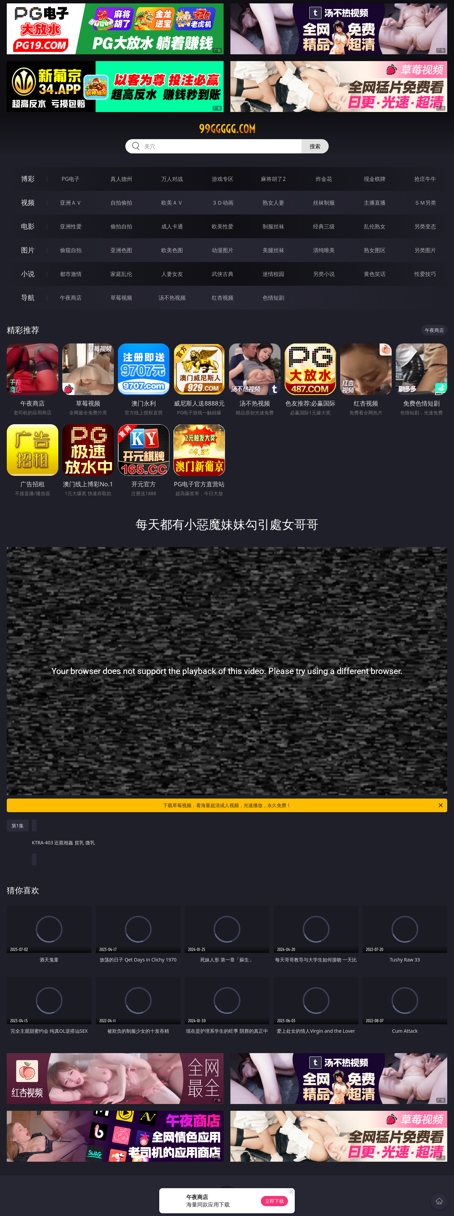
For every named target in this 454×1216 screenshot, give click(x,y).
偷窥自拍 (71, 250)
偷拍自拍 (121, 226)
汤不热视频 (172, 297)
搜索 (315, 146)
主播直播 (375, 202)
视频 (28, 202)
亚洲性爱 (71, 226)
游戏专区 (222, 179)
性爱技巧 (425, 274)
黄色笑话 (375, 274)
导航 (28, 297)
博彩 (28, 178)
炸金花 (324, 179)
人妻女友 (172, 274)
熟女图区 (375, 250)
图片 (28, 250)
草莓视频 (121, 297)
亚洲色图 (121, 250)
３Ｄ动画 (222, 202)
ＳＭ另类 (425, 202)
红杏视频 (222, 297)
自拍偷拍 (121, 202)
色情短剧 (273, 297)
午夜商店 (71, 297)
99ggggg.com (227, 129)
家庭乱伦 (121, 274)
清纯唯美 (324, 250)
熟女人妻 (273, 202)
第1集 (18, 825)
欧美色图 (172, 250)
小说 (28, 273)
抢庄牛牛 (425, 179)
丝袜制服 (324, 202)
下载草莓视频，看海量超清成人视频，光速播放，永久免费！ (303, 805)
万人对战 (172, 179)
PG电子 (71, 179)
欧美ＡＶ (172, 202)
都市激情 (71, 274)
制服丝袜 (273, 226)
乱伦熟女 (375, 226)
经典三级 (324, 226)
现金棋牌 (375, 179)
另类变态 (425, 226)
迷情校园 (273, 274)
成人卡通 (172, 226)
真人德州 (121, 179)
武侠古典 (222, 274)
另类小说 (324, 274)
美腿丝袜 (273, 250)
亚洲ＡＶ (71, 202)
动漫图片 (222, 250)
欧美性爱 (222, 226)
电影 (28, 226)
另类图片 (425, 250)
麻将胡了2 (273, 179)
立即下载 (274, 1201)
